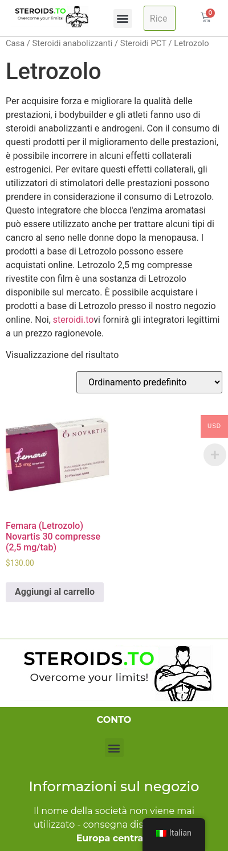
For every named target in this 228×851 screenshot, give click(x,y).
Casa (15, 43)
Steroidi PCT (143, 43)
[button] (122, 18)
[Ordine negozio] (149, 382)
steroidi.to (73, 319)
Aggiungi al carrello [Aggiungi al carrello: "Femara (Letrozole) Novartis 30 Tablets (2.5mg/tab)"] (55, 591)
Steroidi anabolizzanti (72, 43)
